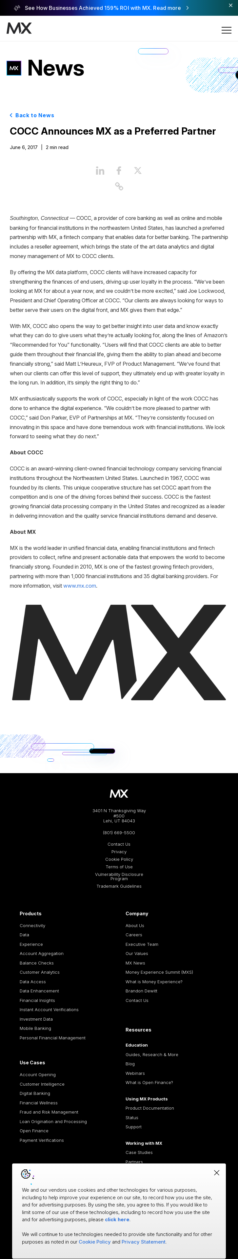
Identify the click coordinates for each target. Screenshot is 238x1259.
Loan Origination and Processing (53, 1121)
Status (132, 1117)
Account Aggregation (42, 953)
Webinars (135, 1073)
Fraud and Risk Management (49, 1112)
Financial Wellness (39, 1102)
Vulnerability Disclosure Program (119, 876)
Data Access (33, 981)
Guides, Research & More (152, 1054)
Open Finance (34, 1130)
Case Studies (139, 1152)
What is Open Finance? (149, 1082)
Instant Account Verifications (49, 1009)
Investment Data (36, 1019)
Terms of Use (119, 867)
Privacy (119, 852)
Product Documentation (150, 1108)
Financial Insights (37, 1000)
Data (24, 934)
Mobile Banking (35, 1028)
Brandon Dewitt (141, 990)
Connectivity (32, 925)
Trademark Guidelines (119, 886)
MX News (135, 963)
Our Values (137, 953)
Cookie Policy (119, 859)
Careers (134, 934)
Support (134, 1126)
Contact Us (119, 844)
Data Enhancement (39, 990)
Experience (31, 944)
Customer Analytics (40, 972)
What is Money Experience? (154, 981)
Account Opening (38, 1074)
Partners (134, 1161)
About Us (135, 925)
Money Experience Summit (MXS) (159, 972)
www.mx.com (79, 585)
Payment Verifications (42, 1140)
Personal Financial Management (53, 1037)
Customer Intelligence (42, 1084)
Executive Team (142, 944)
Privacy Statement (144, 1242)
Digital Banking (35, 1093)
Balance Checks (37, 963)
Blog (130, 1063)
